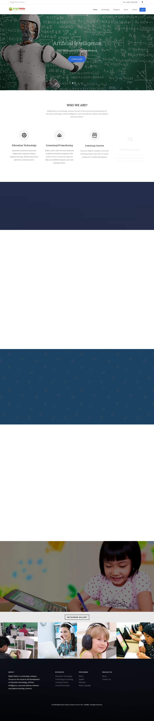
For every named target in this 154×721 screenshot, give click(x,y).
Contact (134, 9)
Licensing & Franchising (59, 147)
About (126, 9)
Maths (81, 676)
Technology (105, 9)
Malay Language (85, 685)
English (81, 679)
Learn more (76, 61)
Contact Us (106, 679)
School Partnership (62, 685)
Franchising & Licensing (64, 679)
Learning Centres (61, 682)
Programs (116, 9)
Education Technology (24, 147)
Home (95, 9)
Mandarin (82, 682)
